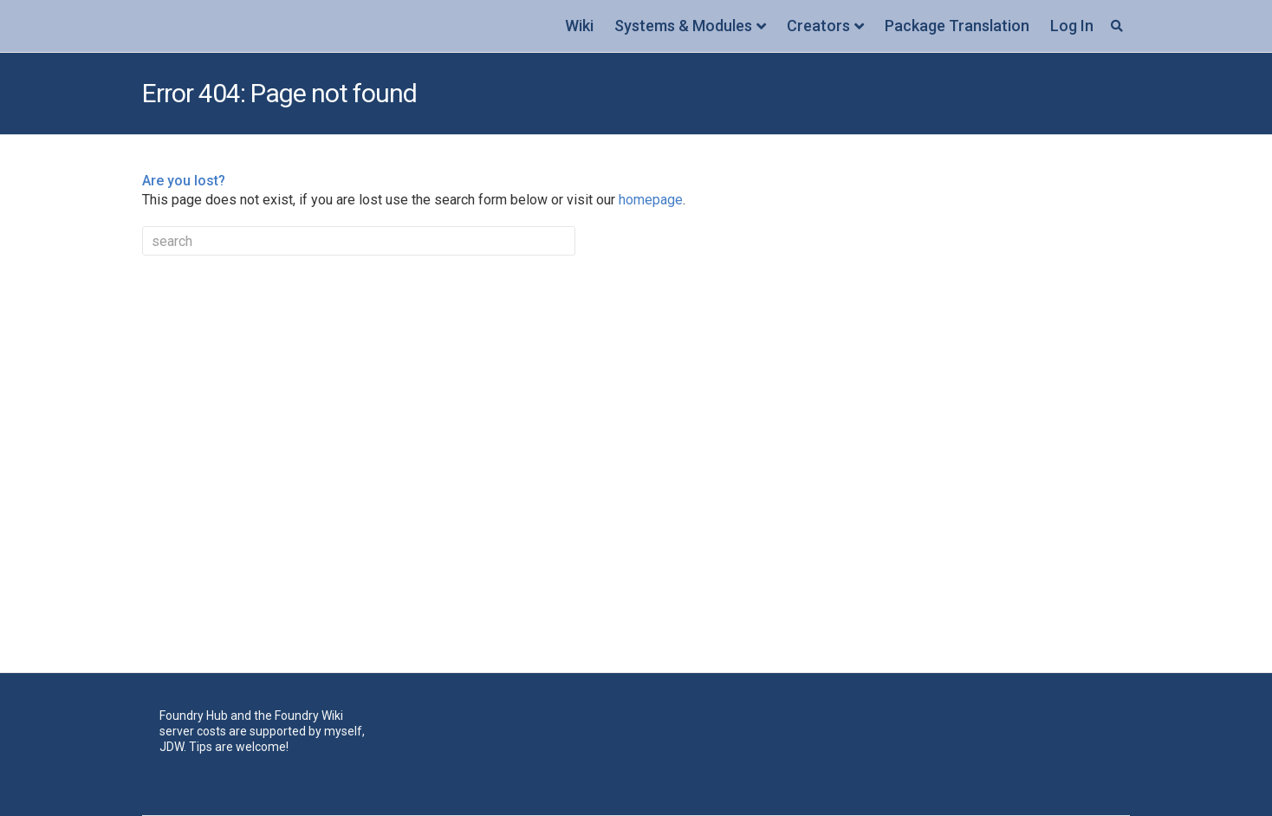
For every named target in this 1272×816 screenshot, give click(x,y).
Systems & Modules (683, 25)
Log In (1072, 25)
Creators (818, 25)
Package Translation (957, 25)
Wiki (579, 25)
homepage (651, 199)
